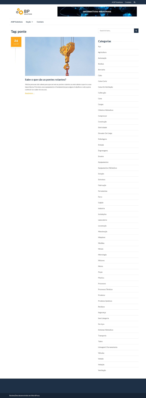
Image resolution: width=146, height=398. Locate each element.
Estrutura (101, 179)
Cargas (100, 104)
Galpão (100, 203)
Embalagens (102, 139)
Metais (100, 249)
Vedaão (101, 359)
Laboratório (102, 220)
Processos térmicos (105, 289)
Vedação (101, 364)
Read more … (29, 93)
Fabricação (102, 185)
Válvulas (101, 353)
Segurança (102, 312)
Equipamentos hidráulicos (107, 168)
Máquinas (101, 237)
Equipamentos (103, 162)
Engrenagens (103, 151)
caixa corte (102, 81)
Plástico (101, 278)
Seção (28, 22)
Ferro (100, 197)
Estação (101, 174)
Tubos (100, 341)
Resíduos (101, 307)
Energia (101, 145)
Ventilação (102, 370)
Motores (101, 260)
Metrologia (102, 255)
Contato (128, 2)
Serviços (101, 324)
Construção (102, 122)
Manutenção (102, 231)
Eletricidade (102, 127)
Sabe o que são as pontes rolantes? (45, 79)
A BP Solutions (117, 2)
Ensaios (101, 156)
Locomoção (102, 226)
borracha (101, 70)
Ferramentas (102, 191)
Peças (100, 272)
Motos (100, 266)
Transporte (102, 336)
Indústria (101, 208)
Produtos (101, 295)
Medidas (101, 243)
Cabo (100, 75)
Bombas (101, 64)
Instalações (102, 214)
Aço (99, 46)
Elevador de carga (105, 133)
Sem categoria (103, 318)
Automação (102, 58)
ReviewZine (13, 395)
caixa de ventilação (105, 87)
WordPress (35, 395)
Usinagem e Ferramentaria (107, 347)
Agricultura (102, 52)
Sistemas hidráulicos (105, 330)
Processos (102, 284)
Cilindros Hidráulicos (105, 110)
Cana (100, 99)
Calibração (102, 93)
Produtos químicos (105, 301)
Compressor (102, 116)
